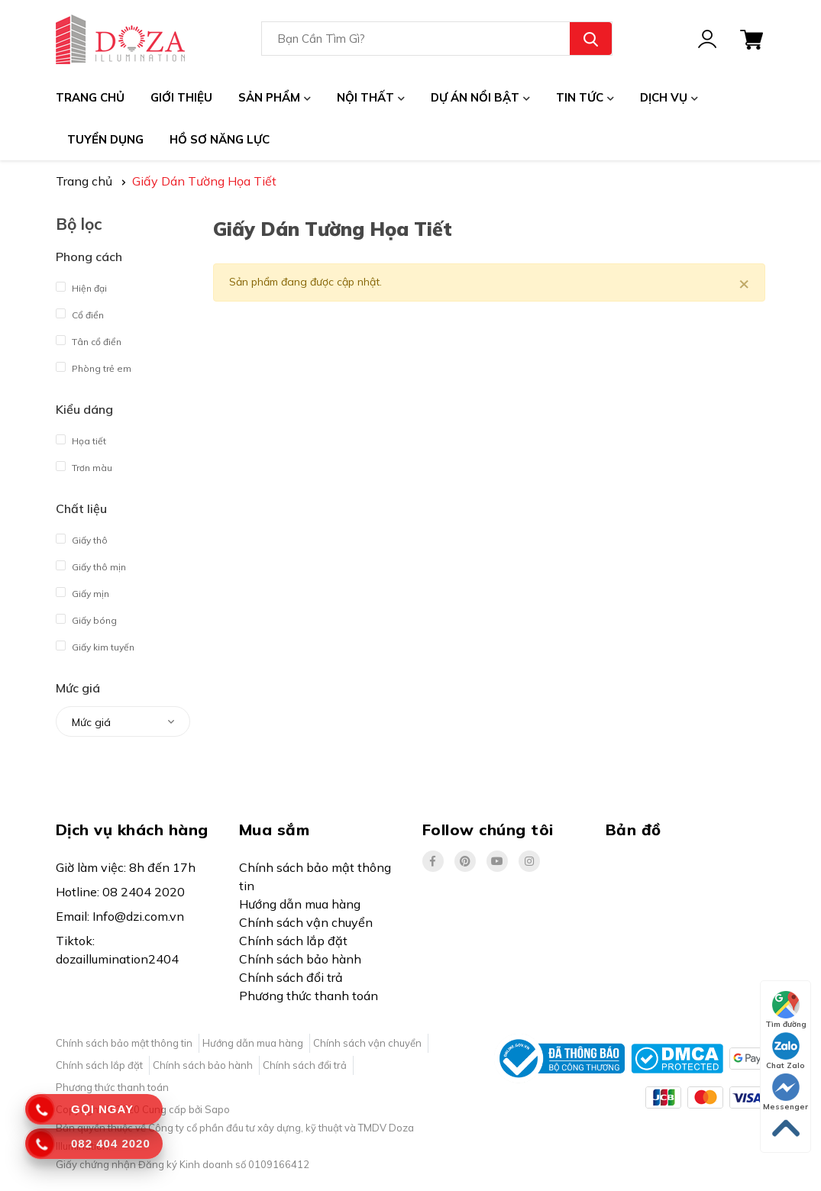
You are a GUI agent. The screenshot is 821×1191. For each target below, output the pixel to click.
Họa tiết (81, 437)
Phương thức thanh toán (308, 995)
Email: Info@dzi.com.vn (120, 916)
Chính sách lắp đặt (293, 940)
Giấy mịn (82, 589)
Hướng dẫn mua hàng (299, 904)
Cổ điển (80, 311)
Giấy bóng (86, 616)
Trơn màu (84, 463)
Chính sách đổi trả (291, 977)
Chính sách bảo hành (300, 959)
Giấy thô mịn (91, 563)
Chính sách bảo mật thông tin (315, 876)
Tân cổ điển (88, 337)
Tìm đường (785, 1010)
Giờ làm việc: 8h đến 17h (126, 867)
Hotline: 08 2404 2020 (120, 891)
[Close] (743, 282)
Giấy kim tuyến (95, 643)
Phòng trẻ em (93, 364)
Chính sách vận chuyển (306, 922)
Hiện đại (81, 284)
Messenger (785, 1092)
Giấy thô (82, 536)
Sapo (217, 1109)
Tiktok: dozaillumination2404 (117, 950)
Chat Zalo (785, 1051)
